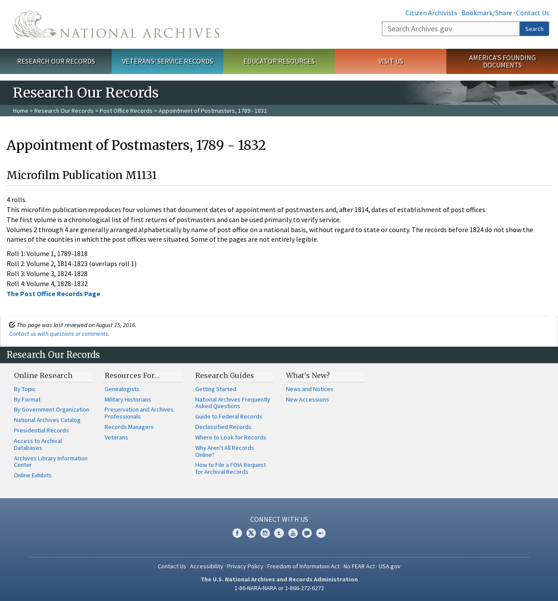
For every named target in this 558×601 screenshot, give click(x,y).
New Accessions (307, 399)
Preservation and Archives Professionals (139, 412)
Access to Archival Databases (38, 444)
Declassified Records (223, 427)
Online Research (43, 375)
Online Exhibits (33, 475)
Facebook (237, 533)
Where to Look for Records (230, 437)
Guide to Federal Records (228, 416)
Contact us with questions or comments (58, 334)
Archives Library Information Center (51, 461)
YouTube (293, 533)
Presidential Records (41, 430)
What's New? (308, 375)
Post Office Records (126, 111)
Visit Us (390, 61)
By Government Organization (51, 409)
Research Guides (224, 375)
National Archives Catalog (47, 420)
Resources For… (132, 375)
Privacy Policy (245, 566)
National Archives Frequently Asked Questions (232, 402)
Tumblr (279, 533)
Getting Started (215, 389)
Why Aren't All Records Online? (224, 451)
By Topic (25, 389)
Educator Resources (279, 61)
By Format (27, 399)
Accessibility (206, 566)
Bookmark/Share (486, 12)
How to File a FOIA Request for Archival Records (230, 468)
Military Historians (128, 399)
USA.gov (390, 566)
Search (534, 29)
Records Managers (129, 427)
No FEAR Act (359, 566)
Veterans (116, 437)
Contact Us (532, 12)
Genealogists (122, 389)
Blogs (307, 533)
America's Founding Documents (502, 61)
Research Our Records (56, 61)
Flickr (321, 533)
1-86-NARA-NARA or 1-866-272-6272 (279, 588)
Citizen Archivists (431, 12)
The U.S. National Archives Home (116, 24)
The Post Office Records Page (53, 293)
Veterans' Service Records (167, 61)
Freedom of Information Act (303, 566)
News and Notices (309, 389)
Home (20, 111)
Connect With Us (279, 519)
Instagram (265, 533)
